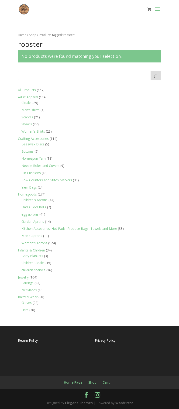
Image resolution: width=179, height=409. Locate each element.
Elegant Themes (79, 403)
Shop (32, 35)
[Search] (156, 75)
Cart (106, 382)
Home (22, 35)
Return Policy (28, 340)
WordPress (124, 403)
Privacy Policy (105, 340)
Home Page (73, 382)
